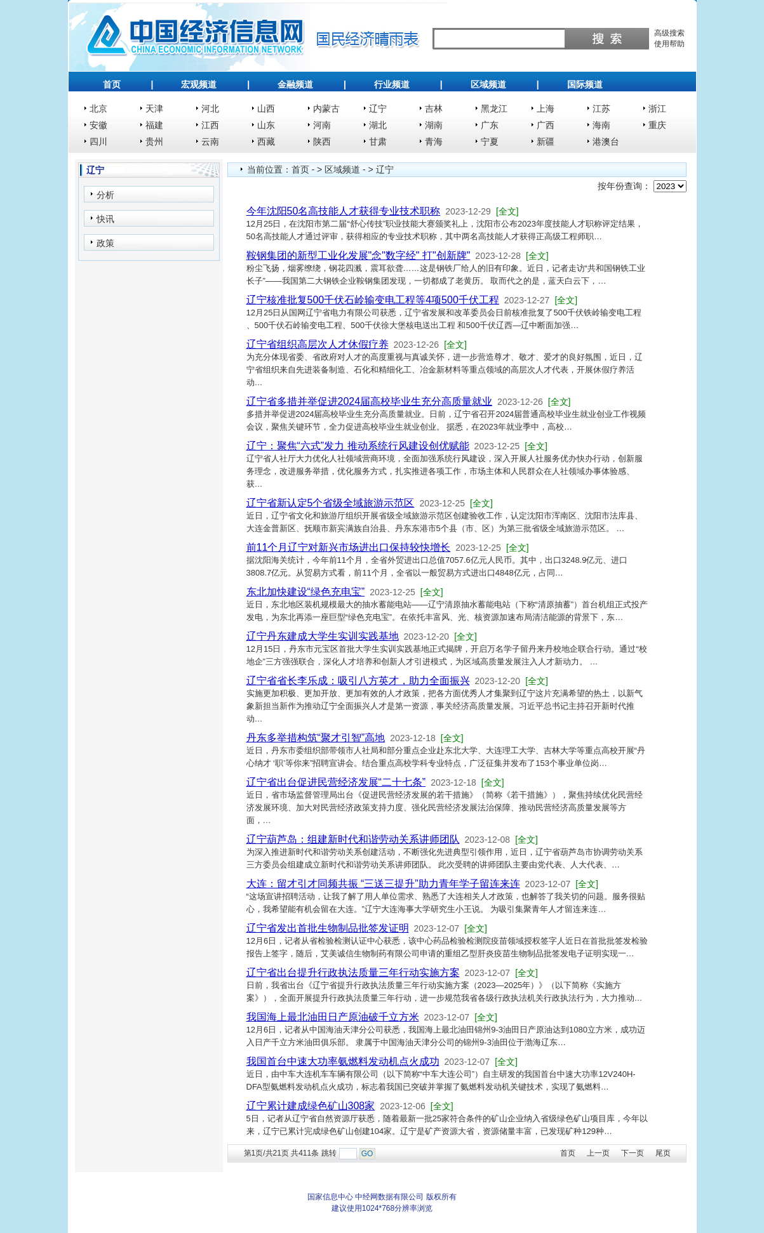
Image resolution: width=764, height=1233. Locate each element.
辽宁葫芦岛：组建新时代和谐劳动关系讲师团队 (353, 839)
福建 (154, 125)
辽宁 (378, 108)
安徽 (98, 125)
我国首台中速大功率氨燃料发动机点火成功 (342, 1061)
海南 (601, 125)
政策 (105, 243)
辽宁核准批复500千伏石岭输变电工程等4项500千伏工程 (372, 299)
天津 (154, 108)
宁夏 (490, 141)
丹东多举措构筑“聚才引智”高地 (315, 737)
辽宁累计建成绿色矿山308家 (310, 1105)
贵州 (154, 141)
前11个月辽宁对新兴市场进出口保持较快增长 (348, 547)
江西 (210, 125)
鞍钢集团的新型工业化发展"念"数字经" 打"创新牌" (358, 255)
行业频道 (392, 84)
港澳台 (606, 141)
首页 (112, 84)
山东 (266, 125)
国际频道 (585, 84)
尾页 (663, 1153)
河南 (322, 125)
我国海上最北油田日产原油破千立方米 (332, 1017)
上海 (545, 108)
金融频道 (295, 84)
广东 (490, 125)
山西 (266, 108)
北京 (98, 108)
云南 (210, 141)
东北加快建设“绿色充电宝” (305, 591)
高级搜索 (669, 33)
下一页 (632, 1153)
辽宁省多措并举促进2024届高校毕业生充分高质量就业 (369, 401)
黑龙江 (494, 108)
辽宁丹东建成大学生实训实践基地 (322, 636)
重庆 (657, 125)
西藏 (266, 141)
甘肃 (378, 141)
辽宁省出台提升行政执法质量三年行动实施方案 (353, 972)
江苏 (601, 108)
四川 (98, 141)
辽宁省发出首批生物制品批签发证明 (327, 928)
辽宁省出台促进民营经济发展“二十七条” (336, 782)
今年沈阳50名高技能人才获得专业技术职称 (343, 211)
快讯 (105, 219)
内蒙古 (326, 108)
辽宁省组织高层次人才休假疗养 (317, 344)
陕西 (322, 141)
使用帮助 (669, 43)
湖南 (434, 125)
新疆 (545, 141)
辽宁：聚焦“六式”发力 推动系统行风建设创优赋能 (357, 445)
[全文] (507, 211)
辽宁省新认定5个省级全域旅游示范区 (330, 503)
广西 (545, 125)
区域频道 (488, 84)
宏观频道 (199, 84)
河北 (210, 108)
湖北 (378, 125)
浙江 (657, 108)
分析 (105, 195)
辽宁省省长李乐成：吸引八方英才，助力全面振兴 (358, 680)
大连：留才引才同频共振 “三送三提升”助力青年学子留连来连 (383, 883)
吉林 (434, 108)
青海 (434, 141)
